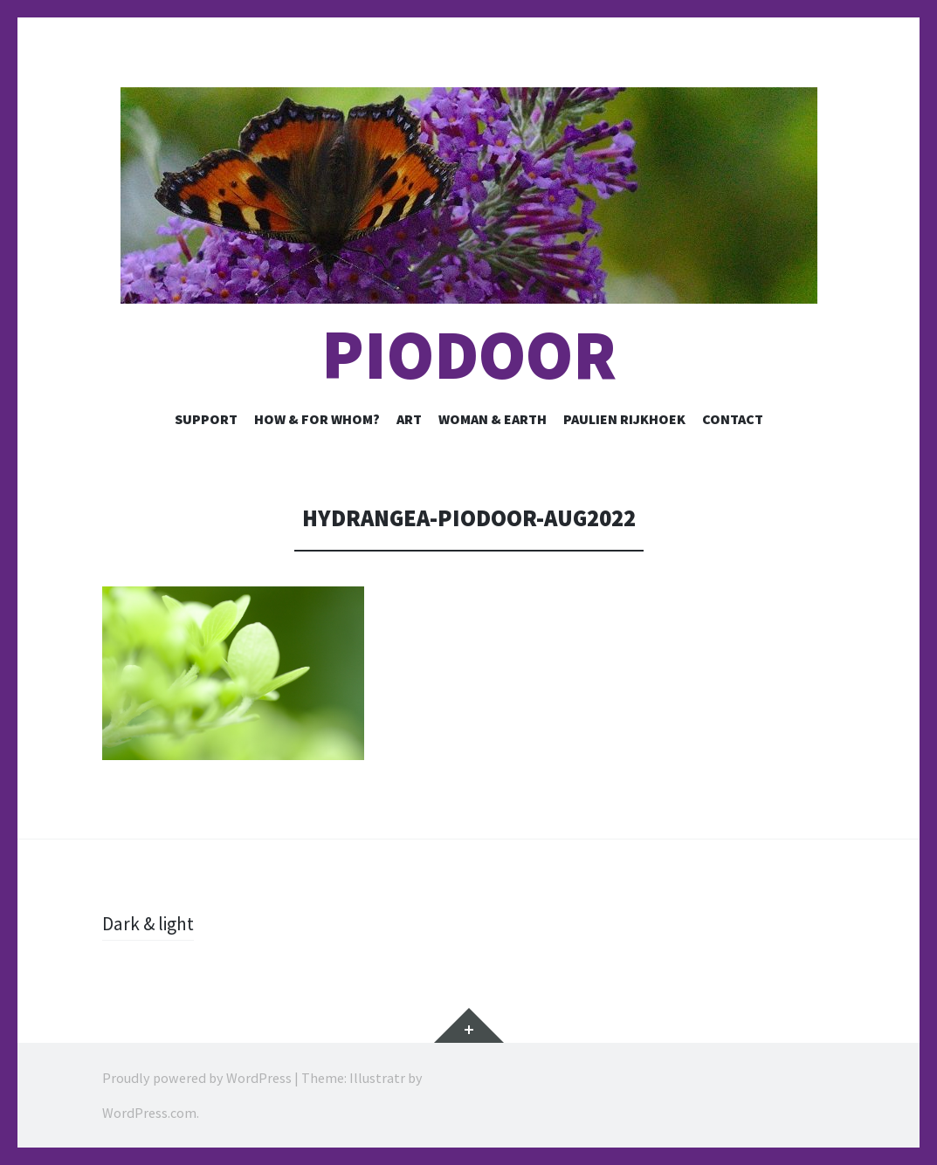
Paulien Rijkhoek (624, 419)
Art (409, 419)
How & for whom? (317, 419)
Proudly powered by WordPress (197, 1077)
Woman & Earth (492, 419)
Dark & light (149, 923)
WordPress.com (149, 1112)
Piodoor (469, 355)
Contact (732, 419)
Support (206, 419)
